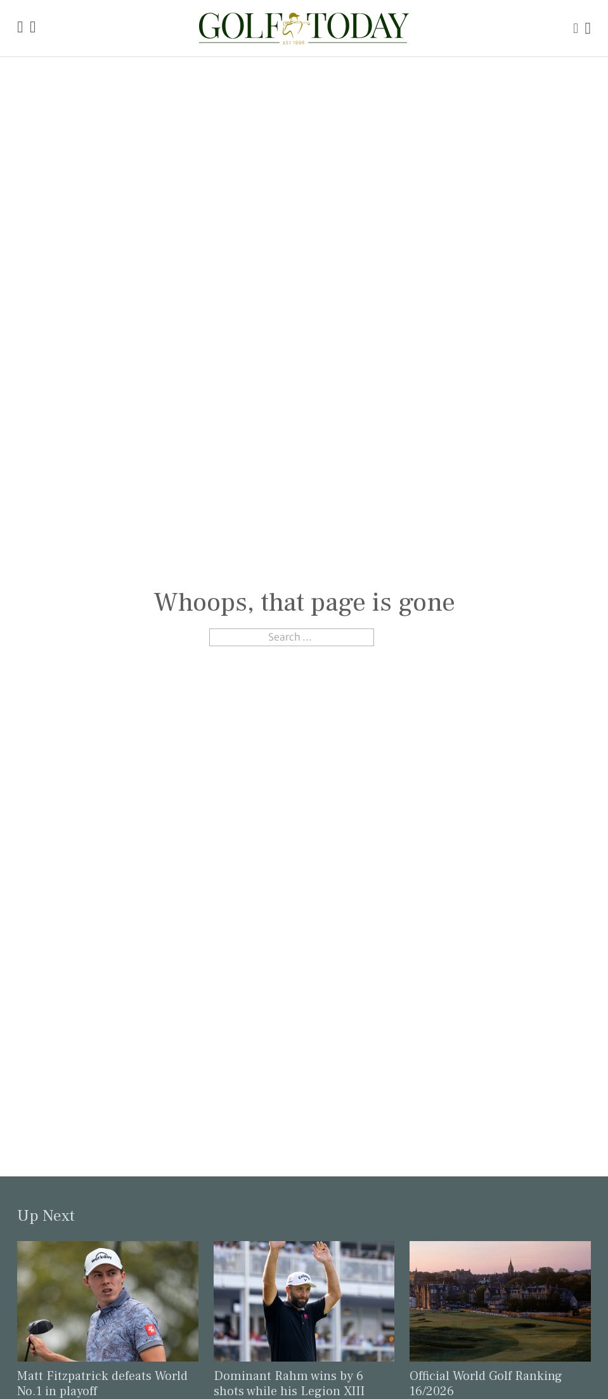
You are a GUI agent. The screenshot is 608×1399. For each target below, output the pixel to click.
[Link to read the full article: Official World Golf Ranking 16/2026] (500, 1300)
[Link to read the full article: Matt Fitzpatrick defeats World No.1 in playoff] (107, 1300)
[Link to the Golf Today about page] (33, 28)
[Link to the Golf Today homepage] (20, 28)
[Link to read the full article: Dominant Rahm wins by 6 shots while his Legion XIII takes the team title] (304, 1300)
